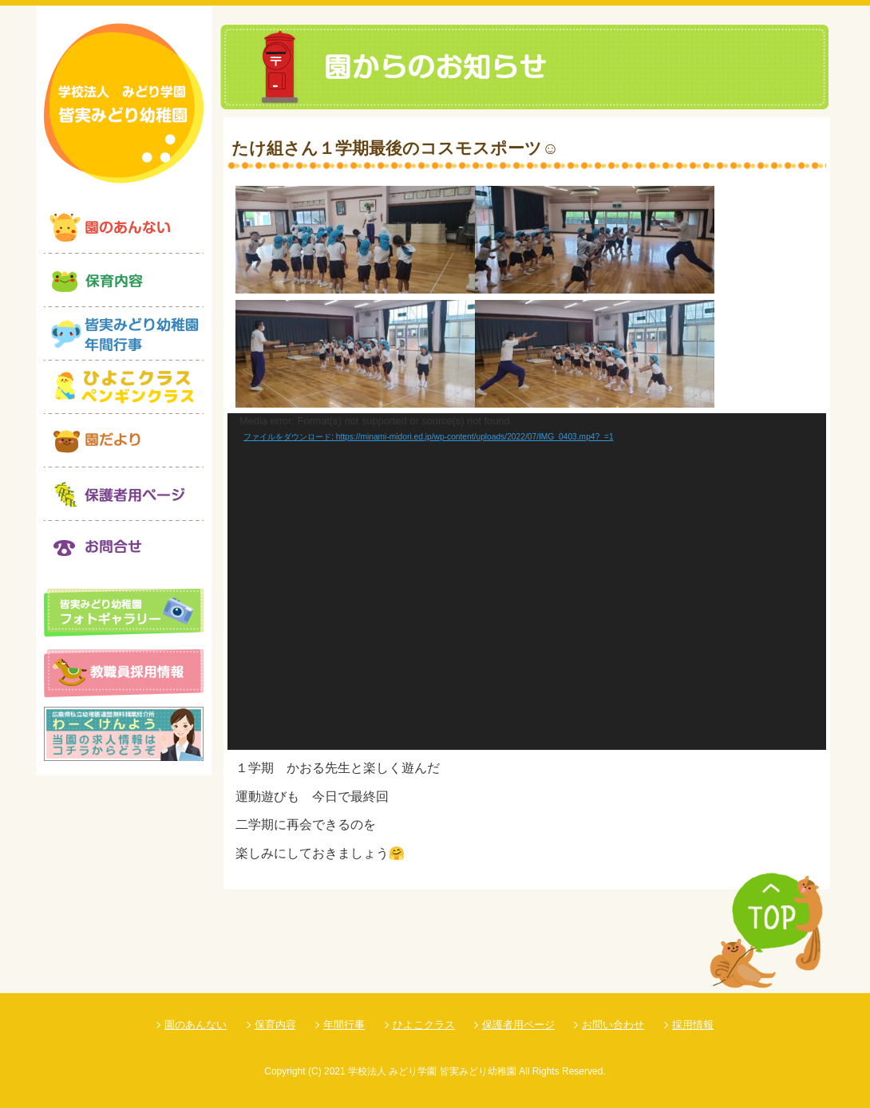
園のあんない (195, 1025)
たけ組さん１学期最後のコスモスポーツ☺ (395, 148)
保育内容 (275, 1025)
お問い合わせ (613, 1025)
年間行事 (344, 1025)
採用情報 (693, 1025)
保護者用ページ (518, 1025)
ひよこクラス (424, 1025)
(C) (315, 1071)
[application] (526, 581)
